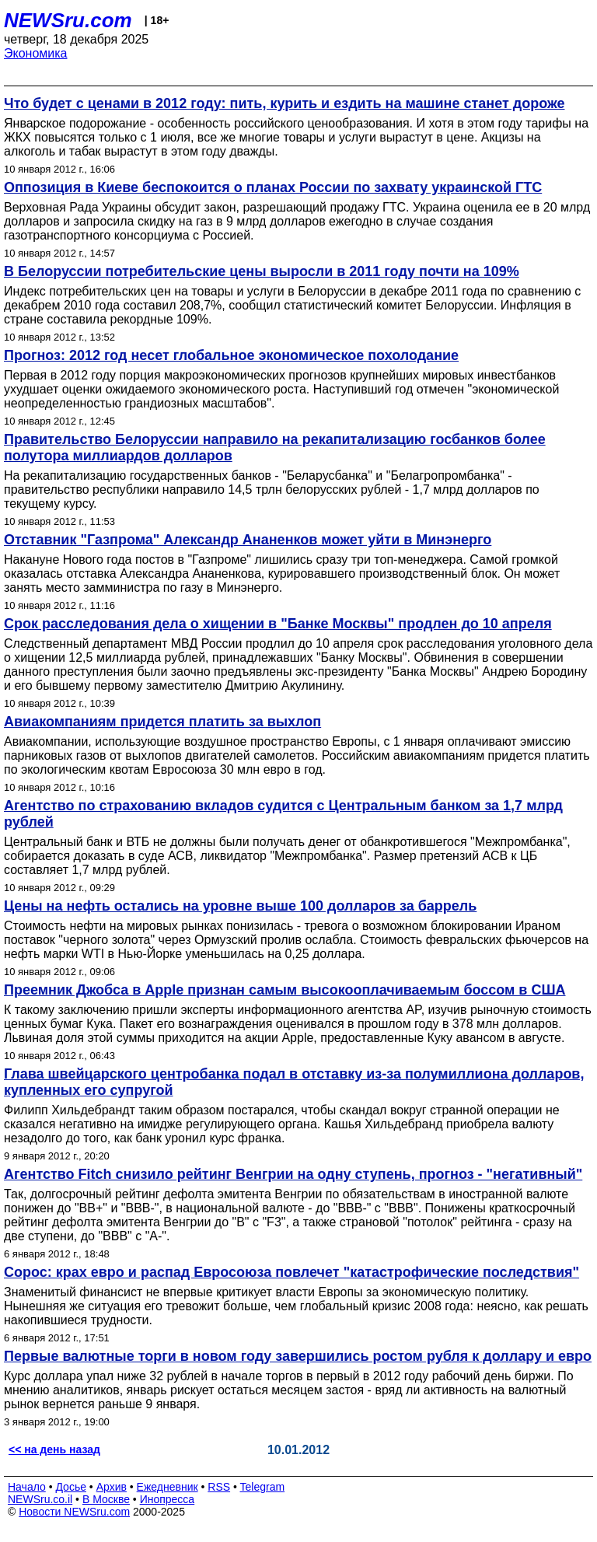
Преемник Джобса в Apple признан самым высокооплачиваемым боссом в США (285, 990)
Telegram (262, 1487)
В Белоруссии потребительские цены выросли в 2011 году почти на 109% (261, 271)
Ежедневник (167, 1487)
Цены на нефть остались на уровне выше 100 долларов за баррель (240, 906)
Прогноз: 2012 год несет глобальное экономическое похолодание (231, 355)
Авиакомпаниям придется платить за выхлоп (162, 721)
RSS (219, 1487)
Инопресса (167, 1499)
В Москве (106, 1499)
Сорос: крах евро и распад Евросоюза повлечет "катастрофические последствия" (291, 1272)
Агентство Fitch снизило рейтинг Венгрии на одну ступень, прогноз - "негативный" (293, 1174)
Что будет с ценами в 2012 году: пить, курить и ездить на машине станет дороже (284, 103)
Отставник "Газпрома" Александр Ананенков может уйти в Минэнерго (247, 539)
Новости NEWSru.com (74, 1511)
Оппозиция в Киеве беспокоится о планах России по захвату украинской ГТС (273, 187)
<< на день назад (54, 1449)
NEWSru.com (68, 20)
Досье (70, 1487)
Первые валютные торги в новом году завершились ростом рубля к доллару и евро (298, 1356)
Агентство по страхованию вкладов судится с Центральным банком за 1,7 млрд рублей (283, 814)
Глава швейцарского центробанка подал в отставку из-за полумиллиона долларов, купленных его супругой (294, 1082)
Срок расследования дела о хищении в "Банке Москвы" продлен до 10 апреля (278, 623)
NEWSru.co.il (40, 1499)
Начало (27, 1487)
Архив (111, 1487)
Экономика (36, 53)
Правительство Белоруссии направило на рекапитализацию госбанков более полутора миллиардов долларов (275, 447)
